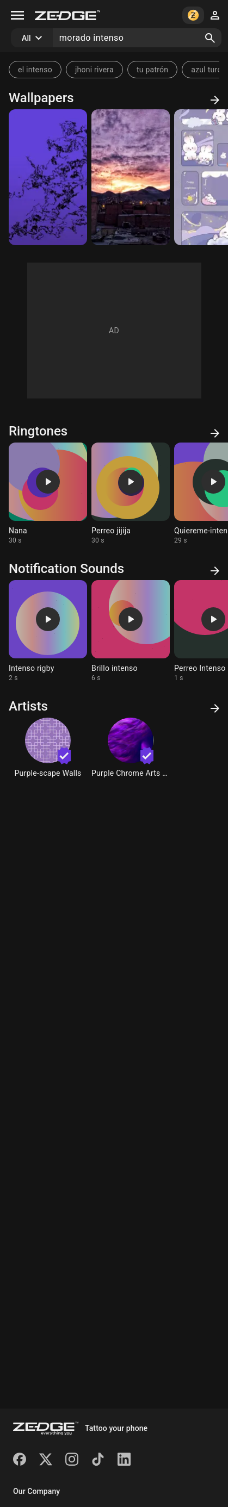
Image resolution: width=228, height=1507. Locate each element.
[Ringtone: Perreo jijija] (130, 494)
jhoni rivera (94, 69)
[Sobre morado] (48, 177)
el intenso (35, 69)
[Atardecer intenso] (130, 177)
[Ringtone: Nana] (48, 494)
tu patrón (152, 69)
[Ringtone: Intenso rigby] (48, 631)
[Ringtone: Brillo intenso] (130, 631)
